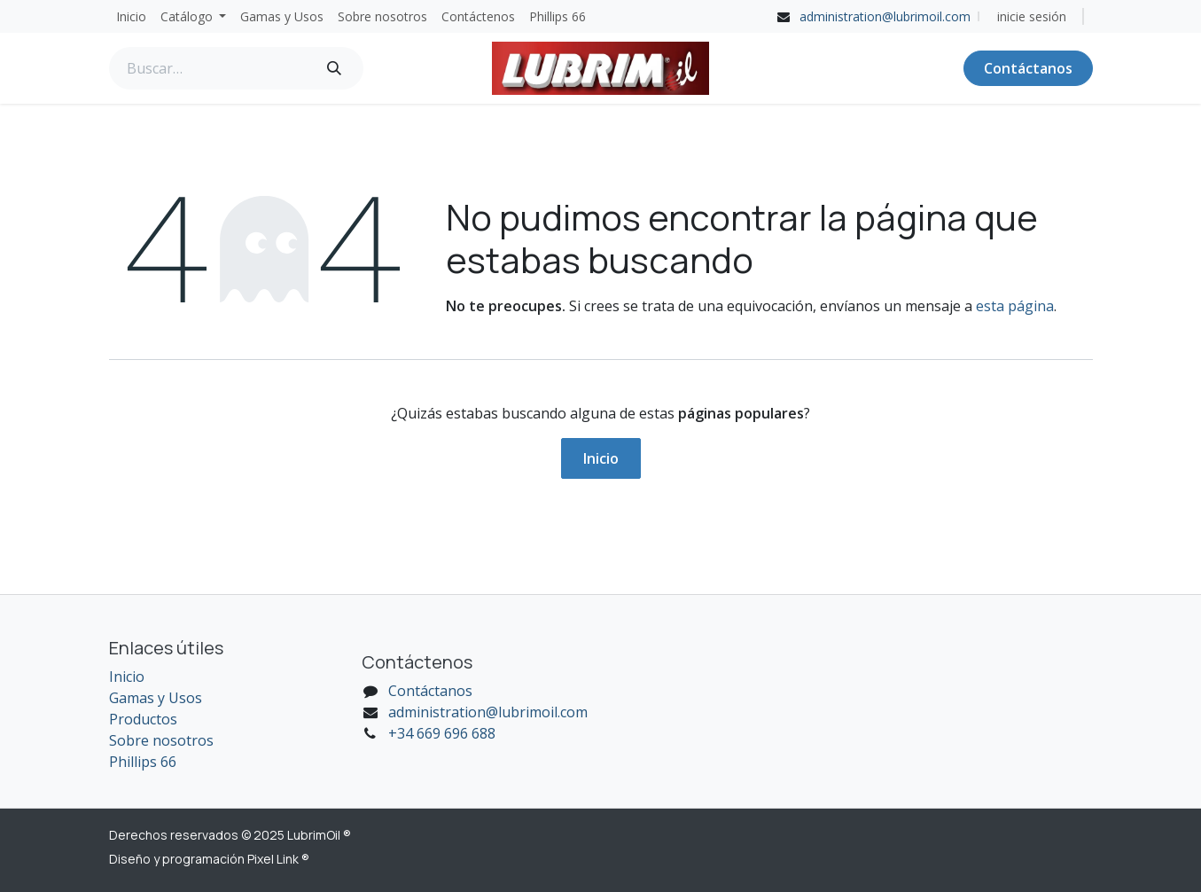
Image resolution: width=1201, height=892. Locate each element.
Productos (143, 719)
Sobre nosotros (161, 740)
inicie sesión (1031, 16)
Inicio (601, 458)
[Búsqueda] (334, 68)
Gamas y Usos (155, 698)
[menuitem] (131, 16)
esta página (1015, 306)
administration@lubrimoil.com (885, 16)
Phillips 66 (142, 761)
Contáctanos (1028, 68)
